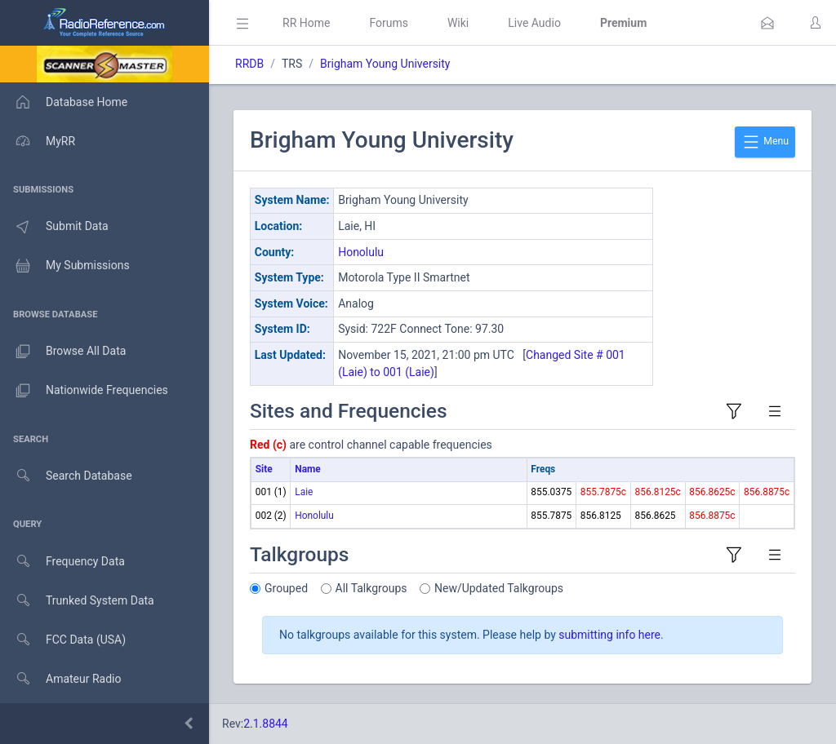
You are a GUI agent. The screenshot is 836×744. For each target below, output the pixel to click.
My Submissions (65, 266)
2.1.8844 (265, 723)
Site (264, 469)
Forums (388, 22)
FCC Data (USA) (63, 640)
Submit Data (54, 226)
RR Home (306, 22)
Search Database (66, 476)
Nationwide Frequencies (84, 390)
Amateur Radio (61, 679)
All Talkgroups (371, 588)
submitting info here (609, 634)
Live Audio (534, 22)
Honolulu (361, 252)
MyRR (37, 141)
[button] (767, 22)
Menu (765, 142)
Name (307, 469)
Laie (304, 492)
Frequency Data (62, 562)
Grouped (286, 588)
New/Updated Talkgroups (498, 588)
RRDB (249, 63)
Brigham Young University (385, 63)
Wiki (458, 22)
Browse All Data (63, 351)
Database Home (63, 102)
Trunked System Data (77, 601)
